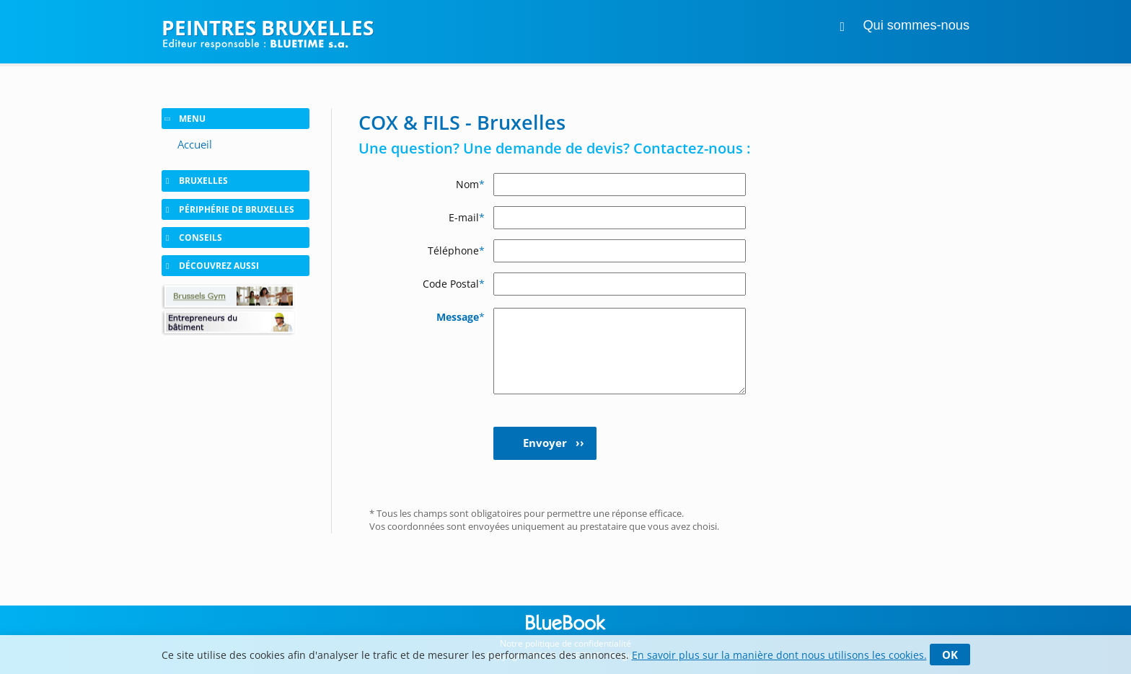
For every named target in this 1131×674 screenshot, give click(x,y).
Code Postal (454, 284)
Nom (470, 184)
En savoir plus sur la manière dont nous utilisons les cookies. (779, 655)
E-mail (467, 217)
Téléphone (456, 250)
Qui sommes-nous (916, 25)
